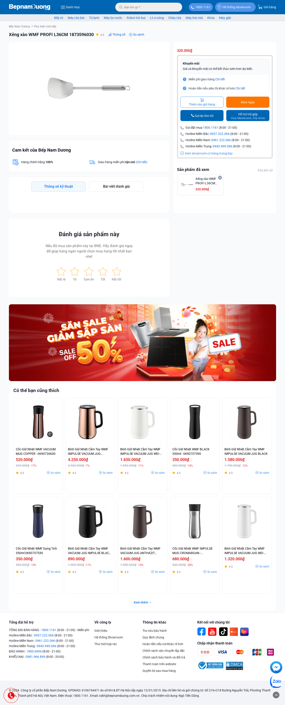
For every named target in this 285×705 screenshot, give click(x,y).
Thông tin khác (154, 622)
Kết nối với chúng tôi (213, 622)
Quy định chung (153, 637)
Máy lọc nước (113, 18)
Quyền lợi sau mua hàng (159, 670)
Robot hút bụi (136, 18)
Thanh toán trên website (159, 664)
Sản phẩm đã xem (193, 169)
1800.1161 (202, 7)
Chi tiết (220, 79)
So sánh (138, 34)
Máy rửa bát (76, 18)
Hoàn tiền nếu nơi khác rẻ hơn (162, 644)
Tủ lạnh (94, 18)
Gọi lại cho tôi (204, 116)
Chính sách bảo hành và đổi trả (163, 657)
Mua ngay (248, 102)
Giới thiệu (100, 630)
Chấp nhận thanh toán (214, 643)
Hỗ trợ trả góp (248, 116)
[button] (161, 49)
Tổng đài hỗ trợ (21, 622)
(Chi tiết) (141, 162)
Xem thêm (141, 602)
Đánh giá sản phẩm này (89, 234)
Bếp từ (58, 18)
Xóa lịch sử (265, 170)
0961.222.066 (221, 140)
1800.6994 (34, 651)
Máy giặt (225, 18)
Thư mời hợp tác (105, 644)
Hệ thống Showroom (108, 637)
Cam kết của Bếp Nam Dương (41, 150)
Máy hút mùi (194, 18)
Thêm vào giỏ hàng (202, 102)
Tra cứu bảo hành (154, 630)
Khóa (211, 18)
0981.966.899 (35, 656)
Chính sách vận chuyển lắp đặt (163, 650)
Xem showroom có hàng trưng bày (206, 153)
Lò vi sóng (157, 18)
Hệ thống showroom (234, 7)
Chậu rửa (174, 18)
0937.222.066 (220, 134)
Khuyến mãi (191, 63)
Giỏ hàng (267, 7)
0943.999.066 (222, 146)
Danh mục (70, 7)
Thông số (118, 34)
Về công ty (102, 622)
